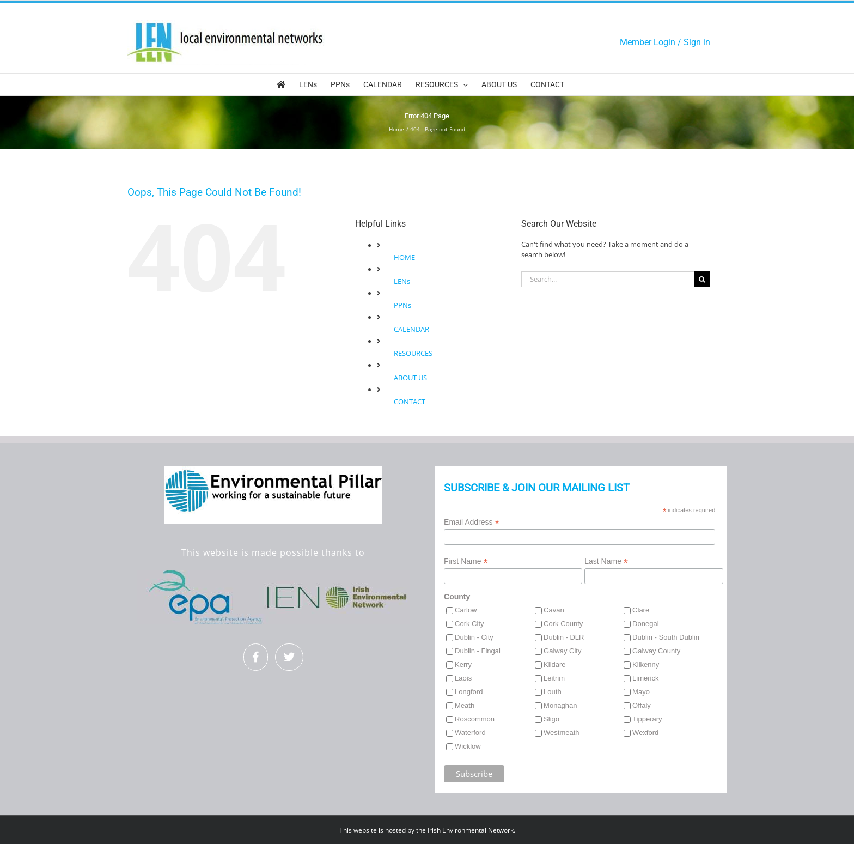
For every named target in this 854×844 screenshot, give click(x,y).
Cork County (563, 624)
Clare (640, 610)
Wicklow (468, 746)
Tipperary (647, 719)
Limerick (645, 678)
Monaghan (560, 705)
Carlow (466, 610)
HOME (404, 257)
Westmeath (562, 732)
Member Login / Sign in (665, 42)
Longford (469, 692)
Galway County (656, 651)
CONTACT (409, 401)
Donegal (645, 624)
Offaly (641, 705)
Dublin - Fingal (478, 651)
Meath (464, 705)
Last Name (606, 561)
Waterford (470, 732)
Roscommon (475, 719)
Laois (463, 678)
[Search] (702, 279)
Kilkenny (645, 664)
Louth (553, 692)
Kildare (554, 664)
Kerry (463, 664)
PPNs (402, 305)
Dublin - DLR (564, 637)
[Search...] (607, 279)
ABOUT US (410, 377)
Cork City (469, 624)
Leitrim (554, 678)
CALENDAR (411, 329)
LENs (402, 281)
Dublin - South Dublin (665, 637)
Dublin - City (474, 637)
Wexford (645, 732)
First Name (466, 561)
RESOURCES (413, 353)
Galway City (562, 651)
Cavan (554, 610)
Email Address (471, 522)
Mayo (641, 692)
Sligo (551, 719)
